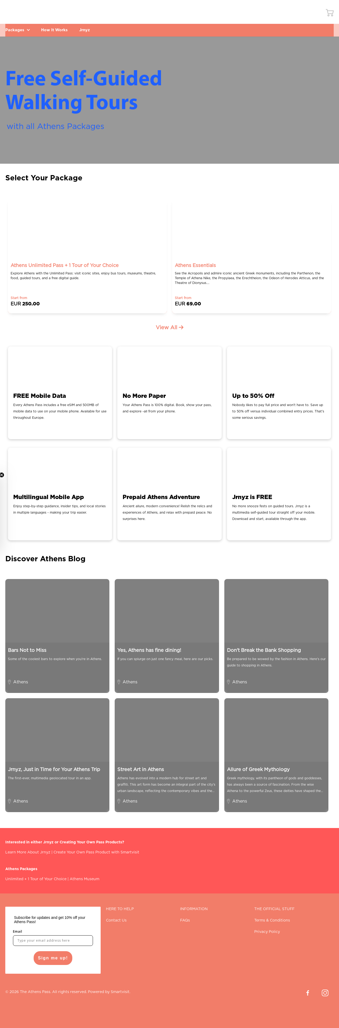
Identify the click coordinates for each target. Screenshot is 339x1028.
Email (17, 931)
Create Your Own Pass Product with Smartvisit (96, 852)
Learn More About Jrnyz (27, 852)
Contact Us (116, 920)
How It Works (59, 30)
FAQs (185, 920)
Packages (18, 30)
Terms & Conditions (272, 920)
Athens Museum (84, 879)
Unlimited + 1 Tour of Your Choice (35, 879)
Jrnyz (93, 30)
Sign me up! (53, 958)
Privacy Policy (267, 932)
